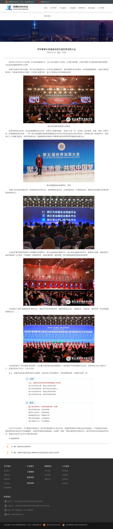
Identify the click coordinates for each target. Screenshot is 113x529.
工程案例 (72, 8)
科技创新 (91, 8)
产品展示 (63, 8)
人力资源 (100, 8)
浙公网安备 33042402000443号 (74, 525)
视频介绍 (7, 475)
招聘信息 (65, 471)
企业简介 (7, 471)
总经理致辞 (7, 487)
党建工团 (48, 479)
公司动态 (48, 471)
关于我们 (53, 8)
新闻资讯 (81, 8)
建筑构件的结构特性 (24, 446)
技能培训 (65, 479)
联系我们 (65, 483)
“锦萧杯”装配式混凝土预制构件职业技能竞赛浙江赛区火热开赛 (38, 452)
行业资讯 (48, 475)
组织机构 (7, 479)
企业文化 (7, 483)
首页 (46, 8)
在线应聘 (65, 475)
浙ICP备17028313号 (54, 525)
